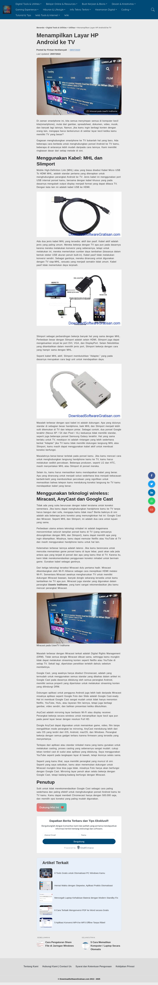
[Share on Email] (151, 509)
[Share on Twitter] (151, 484)
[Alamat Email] (61, 835)
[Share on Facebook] (151, 475)
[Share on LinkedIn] (151, 492)
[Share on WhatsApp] (151, 501)
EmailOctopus (87, 848)
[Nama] (97, 835)
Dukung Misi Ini (51, 807)
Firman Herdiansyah (57, 50)
